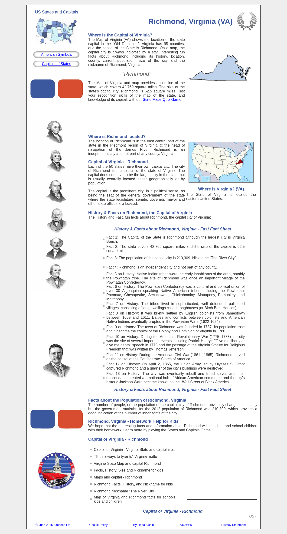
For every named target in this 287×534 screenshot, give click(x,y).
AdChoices (186, 524)
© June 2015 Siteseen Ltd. (53, 525)
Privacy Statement (233, 525)
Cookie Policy (98, 525)
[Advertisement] (172, 119)
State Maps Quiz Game (162, 100)
